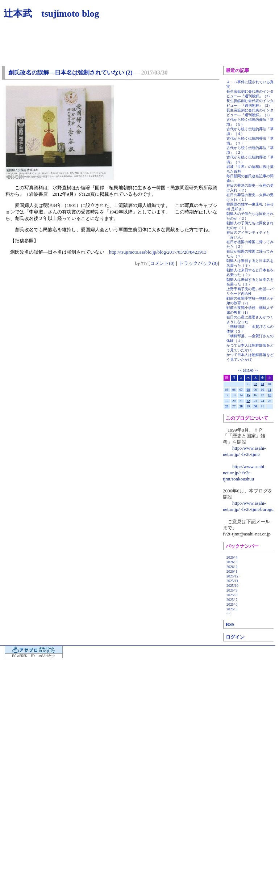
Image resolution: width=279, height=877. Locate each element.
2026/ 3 (231, 562)
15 (248, 395)
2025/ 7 (231, 600)
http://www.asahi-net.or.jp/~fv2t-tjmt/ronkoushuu (244, 473)
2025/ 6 (231, 604)
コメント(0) (162, 263)
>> (256, 370)
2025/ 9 (231, 590)
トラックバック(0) (198, 263)
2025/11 (232, 581)
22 (248, 401)
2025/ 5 (231, 609)
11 (269, 389)
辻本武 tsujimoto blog (51, 13)
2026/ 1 (231, 571)
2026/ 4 (231, 557)
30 (255, 406)
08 (248, 389)
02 (255, 384)
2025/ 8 (231, 595)
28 (241, 406)
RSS (230, 624)
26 (226, 406)
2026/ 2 (231, 567)
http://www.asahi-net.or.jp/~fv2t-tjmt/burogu (248, 506)
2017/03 (248, 370)
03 (262, 384)
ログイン (235, 637)
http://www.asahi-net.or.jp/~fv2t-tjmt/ (244, 451)
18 (269, 395)
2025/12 (232, 576)
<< (240, 370)
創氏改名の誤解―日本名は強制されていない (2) (70, 72)
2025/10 (232, 586)
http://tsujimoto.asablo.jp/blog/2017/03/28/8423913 (158, 252)
